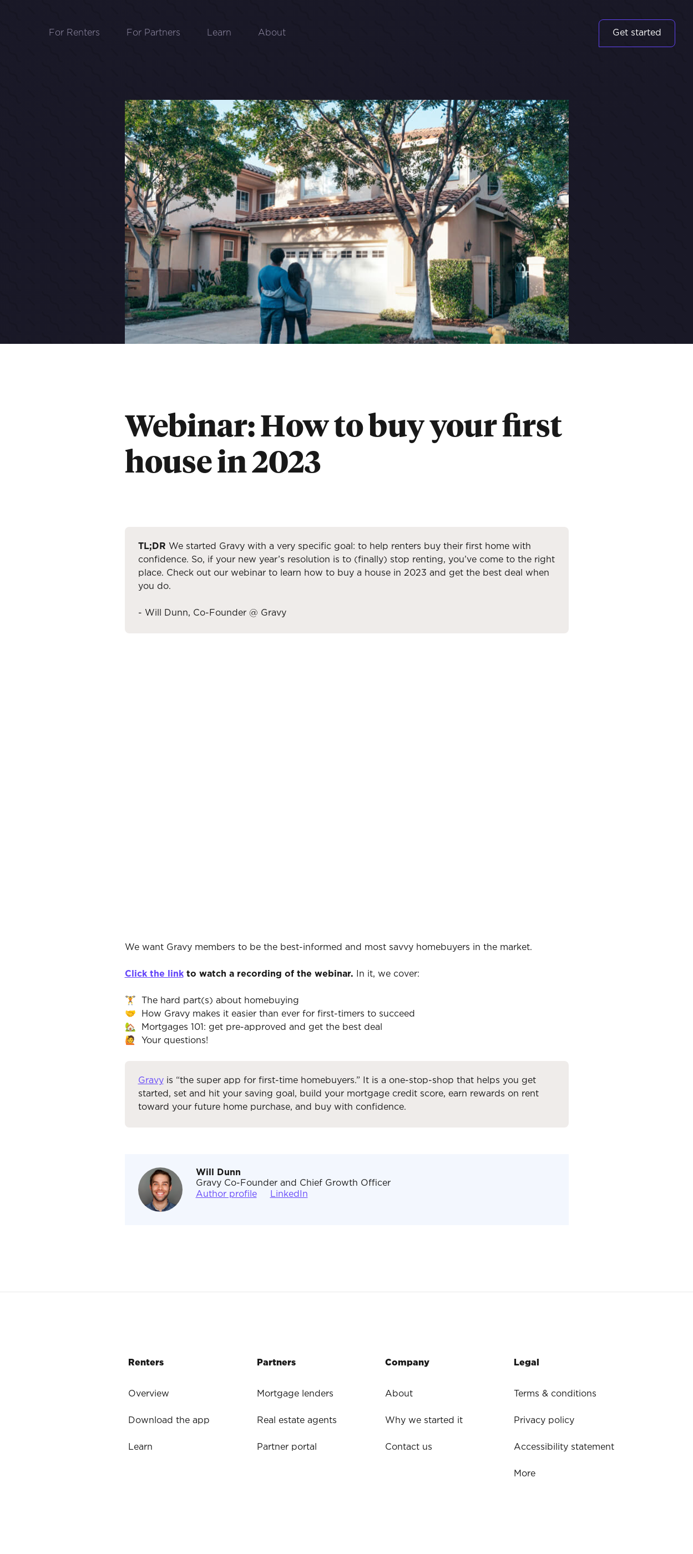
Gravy (151, 1080)
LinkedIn (289, 1194)
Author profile (226, 1194)
